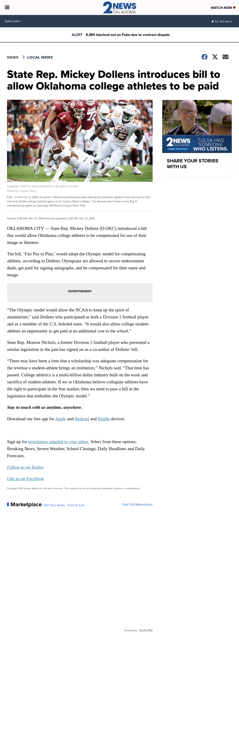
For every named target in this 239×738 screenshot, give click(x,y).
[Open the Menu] (7, 7)
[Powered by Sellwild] (146, 630)
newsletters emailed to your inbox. (58, 441)
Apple (60, 418)
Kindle (104, 418)
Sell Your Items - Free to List (64, 505)
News (13, 57)
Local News (40, 57)
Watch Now (223, 7)
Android (81, 418)
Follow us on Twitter (25, 467)
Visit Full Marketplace (137, 504)
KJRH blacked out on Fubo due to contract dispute (128, 34)
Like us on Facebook (25, 478)
